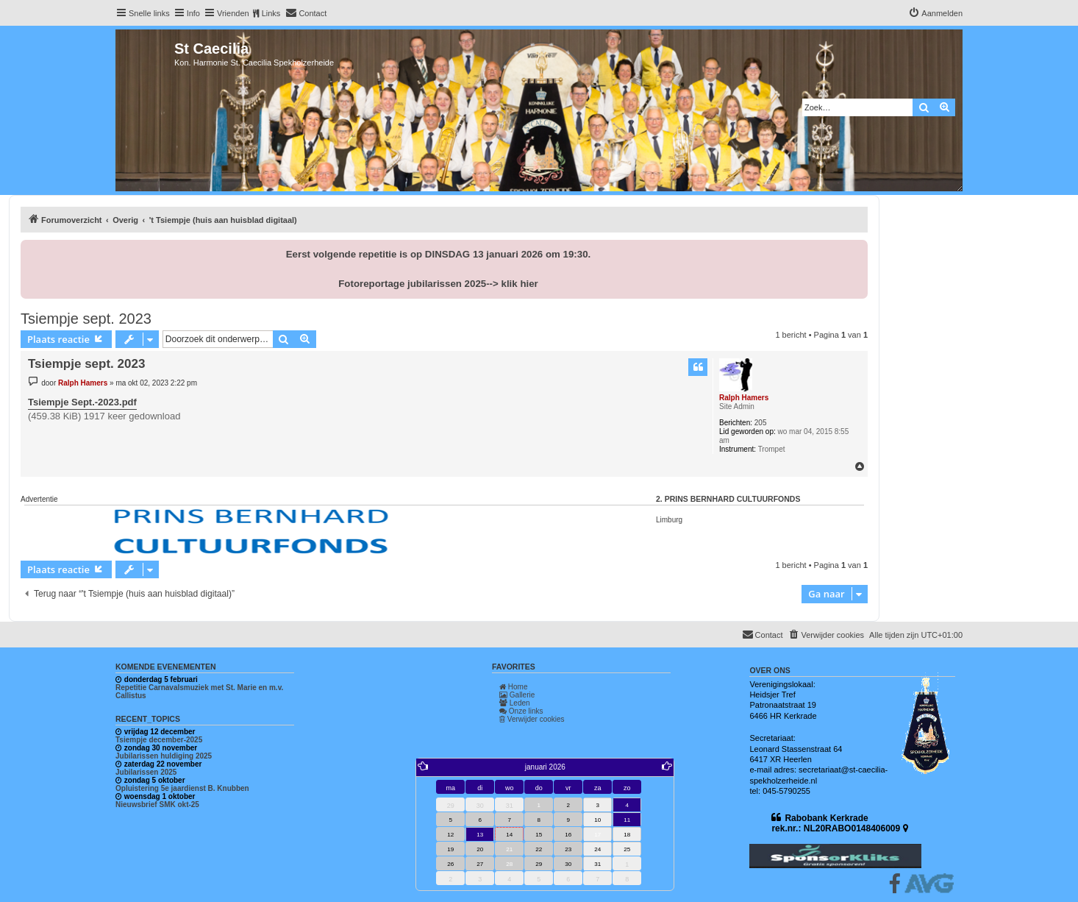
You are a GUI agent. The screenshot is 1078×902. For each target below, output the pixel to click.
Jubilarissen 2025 (145, 772)
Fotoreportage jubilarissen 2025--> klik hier (438, 283)
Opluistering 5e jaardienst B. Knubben (182, 788)
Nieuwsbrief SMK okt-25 (157, 804)
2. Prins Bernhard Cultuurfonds (728, 498)
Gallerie (517, 695)
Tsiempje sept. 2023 (86, 318)
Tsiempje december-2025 (158, 740)
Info (193, 13)
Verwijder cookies (532, 719)
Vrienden (233, 13)
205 (760, 423)
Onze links (521, 711)
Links (271, 13)
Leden (514, 703)
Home (513, 687)
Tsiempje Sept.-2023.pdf (82, 402)
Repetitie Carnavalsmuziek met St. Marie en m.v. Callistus (199, 691)
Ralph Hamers (743, 398)
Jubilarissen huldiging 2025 (163, 756)
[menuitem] (305, 13)
